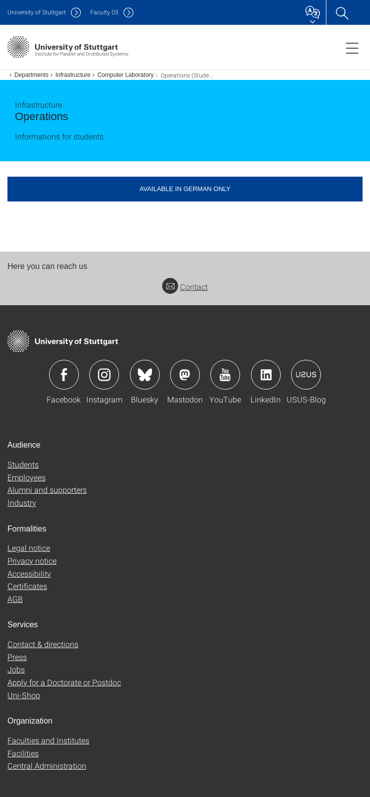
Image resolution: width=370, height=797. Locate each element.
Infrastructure (73, 74)
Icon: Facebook (64, 375)
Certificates (27, 586)
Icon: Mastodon (185, 375)
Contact (185, 286)
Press (17, 657)
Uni (36, 12)
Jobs (16, 669)
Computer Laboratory (125, 74)
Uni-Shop (23, 695)
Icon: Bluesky (145, 375)
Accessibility (29, 573)
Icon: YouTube (225, 375)
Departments (31, 74)
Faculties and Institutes (48, 740)
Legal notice (28, 547)
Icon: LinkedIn (266, 375)
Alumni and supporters (47, 489)
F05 (104, 12)
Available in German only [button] (185, 189)
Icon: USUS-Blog (306, 375)
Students (23, 464)
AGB (15, 599)
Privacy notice (32, 560)
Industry (21, 502)
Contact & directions (42, 644)
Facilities (23, 753)
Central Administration (46, 765)
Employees (26, 477)
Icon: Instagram (104, 375)
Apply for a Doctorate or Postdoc (64, 682)
